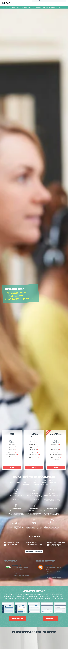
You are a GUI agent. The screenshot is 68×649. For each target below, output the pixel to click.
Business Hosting (12, 7)
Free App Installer (31, 7)
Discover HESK (17, 618)
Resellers (52, 3)
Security (58, 3)
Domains (24, 3)
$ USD (64, 0)
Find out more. (36, 499)
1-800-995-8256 (36, 0)
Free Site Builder (24, 7)
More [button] (60, 7)
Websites (30, 3)
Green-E (9, 514)
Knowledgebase (49, 0)
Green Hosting (18, 7)
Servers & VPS (45, 3)
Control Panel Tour (38, 7)
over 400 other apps (17, 526)
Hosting (35, 3)
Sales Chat (42, 0)
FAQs (56, 7)
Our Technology (52, 7)
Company (64, 3)
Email (39, 3)
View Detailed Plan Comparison (34, 551)
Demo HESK (50, 618)
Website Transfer (45, 7)
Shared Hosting (5, 7)
